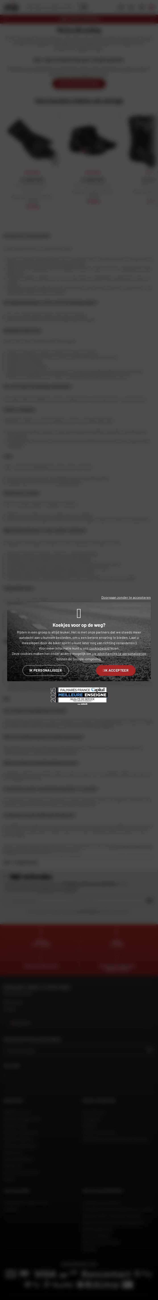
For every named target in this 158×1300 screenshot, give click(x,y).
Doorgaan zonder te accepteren (126, 597)
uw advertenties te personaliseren (119, 653)
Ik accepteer (116, 670)
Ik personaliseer (45, 670)
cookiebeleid (99, 648)
